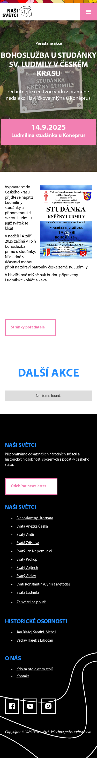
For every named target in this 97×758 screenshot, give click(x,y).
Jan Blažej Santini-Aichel (36, 632)
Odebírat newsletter (28, 486)
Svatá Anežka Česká (32, 527)
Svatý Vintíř (25, 535)
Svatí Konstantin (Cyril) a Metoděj (43, 585)
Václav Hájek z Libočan (35, 641)
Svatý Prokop (27, 560)
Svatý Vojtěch (27, 568)
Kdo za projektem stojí (35, 669)
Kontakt (23, 676)
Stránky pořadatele (28, 327)
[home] (16, 10)
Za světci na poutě (31, 602)
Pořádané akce (48, 44)
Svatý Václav (26, 576)
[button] (88, 11)
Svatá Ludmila (28, 593)
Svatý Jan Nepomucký (34, 551)
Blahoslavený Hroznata (35, 518)
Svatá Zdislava (28, 543)
